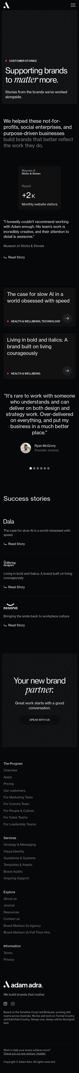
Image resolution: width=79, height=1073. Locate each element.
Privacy (9, 962)
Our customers (14, 792)
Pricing (9, 786)
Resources (11, 914)
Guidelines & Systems (19, 860)
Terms (8, 955)
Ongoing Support (16, 880)
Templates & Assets (18, 867)
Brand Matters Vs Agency (22, 927)
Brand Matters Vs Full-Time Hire (27, 934)
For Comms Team (16, 806)
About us (10, 901)
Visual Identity (14, 853)
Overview (10, 772)
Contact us (12, 921)
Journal (9, 907)
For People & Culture (19, 813)
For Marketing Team (18, 799)
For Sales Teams (16, 819)
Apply (8, 779)
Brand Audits (13, 873)
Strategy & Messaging (20, 847)
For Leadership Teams (20, 826)
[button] (71, 5)
